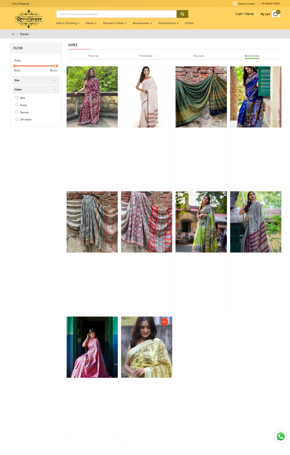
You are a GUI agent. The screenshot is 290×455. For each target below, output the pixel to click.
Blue (20, 97)
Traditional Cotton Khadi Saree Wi (144, 133)
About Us (135, 416)
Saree (91, 23)
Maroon (22, 112)
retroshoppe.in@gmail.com (37, 426)
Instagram (144, 437)
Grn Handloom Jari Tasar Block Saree (200, 241)
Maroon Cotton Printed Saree (86, 133)
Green (21, 105)
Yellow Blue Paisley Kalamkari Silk (88, 241)
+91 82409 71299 (270, 3)
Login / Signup (244, 13)
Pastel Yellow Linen (135, 349)
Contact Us (227, 416)
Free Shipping (20, 3)
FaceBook (118, 437)
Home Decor (168, 23)
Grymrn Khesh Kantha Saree (249, 241)
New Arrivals (252, 55)
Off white (23, 119)
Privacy (180, 416)
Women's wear (114, 23)
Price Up (93, 55)
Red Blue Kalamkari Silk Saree (141, 241)
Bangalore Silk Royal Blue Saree (251, 133)
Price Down (146, 55)
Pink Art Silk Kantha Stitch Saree (88, 349)
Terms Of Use (158, 416)
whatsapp (171, 437)
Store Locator (244, 3)
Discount (199, 55)
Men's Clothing (67, 23)
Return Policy (202, 416)
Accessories (142, 23)
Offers (189, 23)
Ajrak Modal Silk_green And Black (197, 133)
